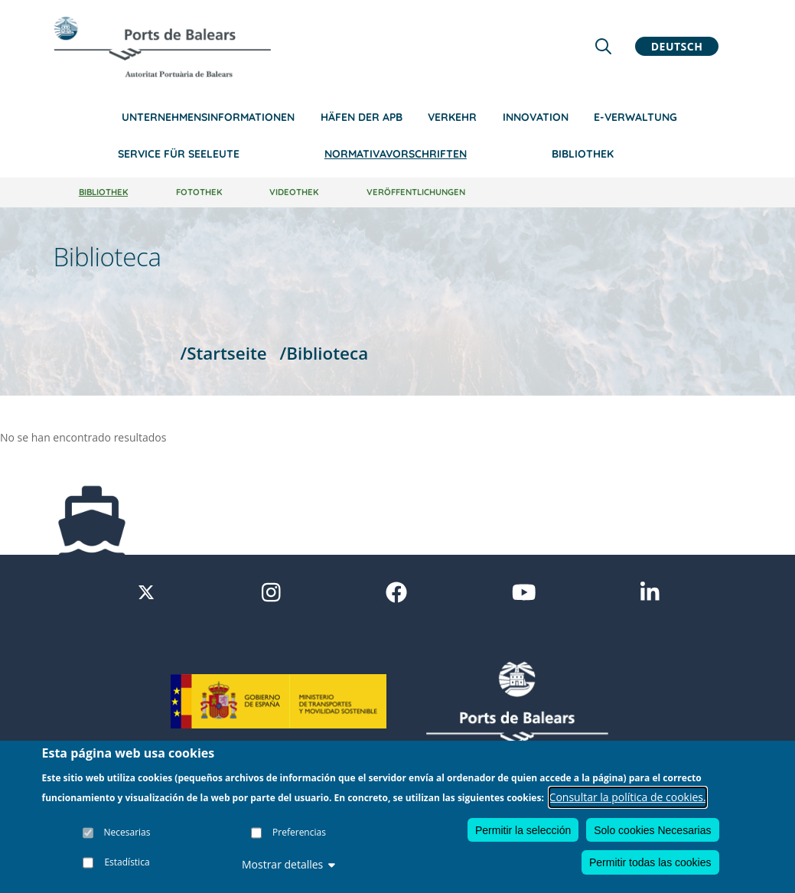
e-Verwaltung (635, 117)
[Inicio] (162, 46)
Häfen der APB (361, 117)
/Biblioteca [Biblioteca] (323, 353)
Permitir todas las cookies (650, 862)
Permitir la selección (523, 830)
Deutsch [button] (677, 46)
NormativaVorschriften (395, 154)
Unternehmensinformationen (208, 117)
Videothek (293, 192)
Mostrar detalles (288, 864)
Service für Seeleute (178, 154)
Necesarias (127, 832)
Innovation (536, 117)
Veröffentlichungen (416, 192)
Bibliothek (583, 154)
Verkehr (452, 117)
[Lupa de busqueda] (603, 46)
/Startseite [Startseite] (223, 353)
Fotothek (199, 192)
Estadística (126, 862)
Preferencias (299, 832)
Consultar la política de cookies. (627, 797)
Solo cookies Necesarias (652, 830)
